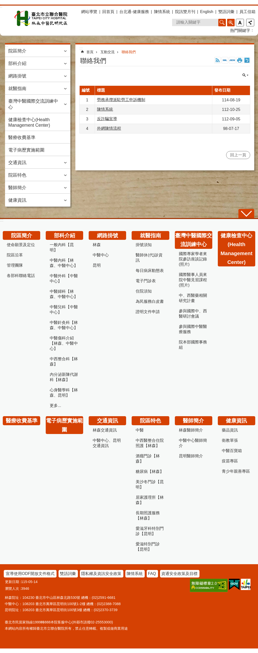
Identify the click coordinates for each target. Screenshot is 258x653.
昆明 (97, 265)
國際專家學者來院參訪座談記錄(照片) (193, 259)
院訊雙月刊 (185, 12)
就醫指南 (17, 88)
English (206, 12)
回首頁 (108, 12)
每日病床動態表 (150, 270)
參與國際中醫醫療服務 (193, 329)
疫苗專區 (230, 461)
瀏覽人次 (12, 589)
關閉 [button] (245, 75)
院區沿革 (15, 255)
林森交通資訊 (105, 430)
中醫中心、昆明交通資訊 (107, 443)
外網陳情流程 (109, 128)
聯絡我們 (129, 52)
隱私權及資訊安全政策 (101, 573)
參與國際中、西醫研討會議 (193, 313)
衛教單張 (230, 440)
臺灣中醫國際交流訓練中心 (33, 104)
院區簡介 (17, 50)
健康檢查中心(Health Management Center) (29, 122)
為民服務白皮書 (150, 301)
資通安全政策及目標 (179, 573)
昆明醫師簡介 (191, 456)
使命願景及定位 (21, 245)
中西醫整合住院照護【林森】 (150, 443)
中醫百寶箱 (232, 451)
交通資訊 (17, 162)
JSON (232, 60)
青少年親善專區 (236, 471)
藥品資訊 (230, 430)
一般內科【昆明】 (62, 247)
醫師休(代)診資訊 (149, 257)
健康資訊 (17, 200)
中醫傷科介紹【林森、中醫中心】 (64, 343)
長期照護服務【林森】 (148, 515)
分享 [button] (250, 22)
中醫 (140, 430)
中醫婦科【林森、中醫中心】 (64, 294)
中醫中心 (101, 255)
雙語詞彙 (226, 12)
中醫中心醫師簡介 (193, 443)
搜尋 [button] (222, 22)
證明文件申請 (148, 312)
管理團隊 (15, 265)
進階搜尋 (231, 22)
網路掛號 (17, 76)
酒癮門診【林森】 (148, 458)
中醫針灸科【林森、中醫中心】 (64, 325)
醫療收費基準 (21, 137)
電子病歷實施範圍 (26, 150)
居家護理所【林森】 (150, 500)
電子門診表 (146, 281)
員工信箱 (247, 12)
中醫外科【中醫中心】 (64, 278)
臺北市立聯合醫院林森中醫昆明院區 (41, 18)
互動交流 (107, 52)
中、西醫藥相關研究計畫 (193, 298)
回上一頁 (238, 155)
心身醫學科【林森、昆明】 (64, 392)
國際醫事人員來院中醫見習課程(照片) (193, 279)
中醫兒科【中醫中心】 (64, 309)
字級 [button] (240, 22)
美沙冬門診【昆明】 (150, 484)
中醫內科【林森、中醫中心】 (64, 263)
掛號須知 (144, 245)
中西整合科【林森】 (64, 361)
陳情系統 (162, 12)
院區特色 (17, 175)
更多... (55, 405)
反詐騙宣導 (107, 119)
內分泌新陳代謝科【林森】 (64, 377)
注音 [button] (247, 60)
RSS (217, 60)
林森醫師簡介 (191, 430)
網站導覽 (89, 12)
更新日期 (12, 582)
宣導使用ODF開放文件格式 (30, 573)
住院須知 (144, 291)
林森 (97, 245)
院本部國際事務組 (193, 344)
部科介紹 (17, 63)
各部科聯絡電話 (21, 275)
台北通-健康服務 (134, 12)
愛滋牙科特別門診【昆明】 (150, 531)
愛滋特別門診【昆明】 (148, 546)
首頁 (89, 52)
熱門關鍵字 (240, 30)
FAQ (152, 573)
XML (225, 60)
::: (1, 220)
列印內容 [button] (239, 60)
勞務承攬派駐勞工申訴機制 (121, 100)
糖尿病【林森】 (150, 471)
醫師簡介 (17, 187)
